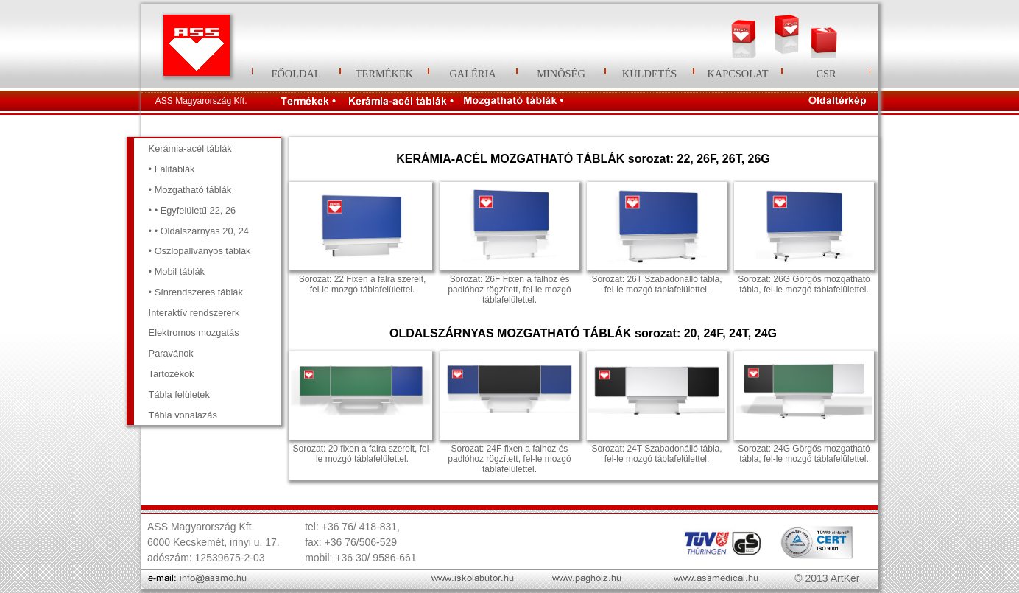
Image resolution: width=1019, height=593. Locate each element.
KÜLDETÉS (649, 74)
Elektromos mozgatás (194, 332)
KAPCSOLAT (737, 74)
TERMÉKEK (384, 74)
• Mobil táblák (177, 271)
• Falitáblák (172, 169)
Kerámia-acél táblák (190, 148)
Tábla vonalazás (183, 415)
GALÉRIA (472, 74)
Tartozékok (171, 373)
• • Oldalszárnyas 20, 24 (199, 230)
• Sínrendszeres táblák (196, 292)
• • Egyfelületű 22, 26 (192, 210)
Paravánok (171, 353)
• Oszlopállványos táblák (200, 250)
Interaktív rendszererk (194, 312)
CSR (826, 74)
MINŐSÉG (561, 74)
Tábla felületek (179, 394)
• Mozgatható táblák (190, 189)
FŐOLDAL (295, 74)
